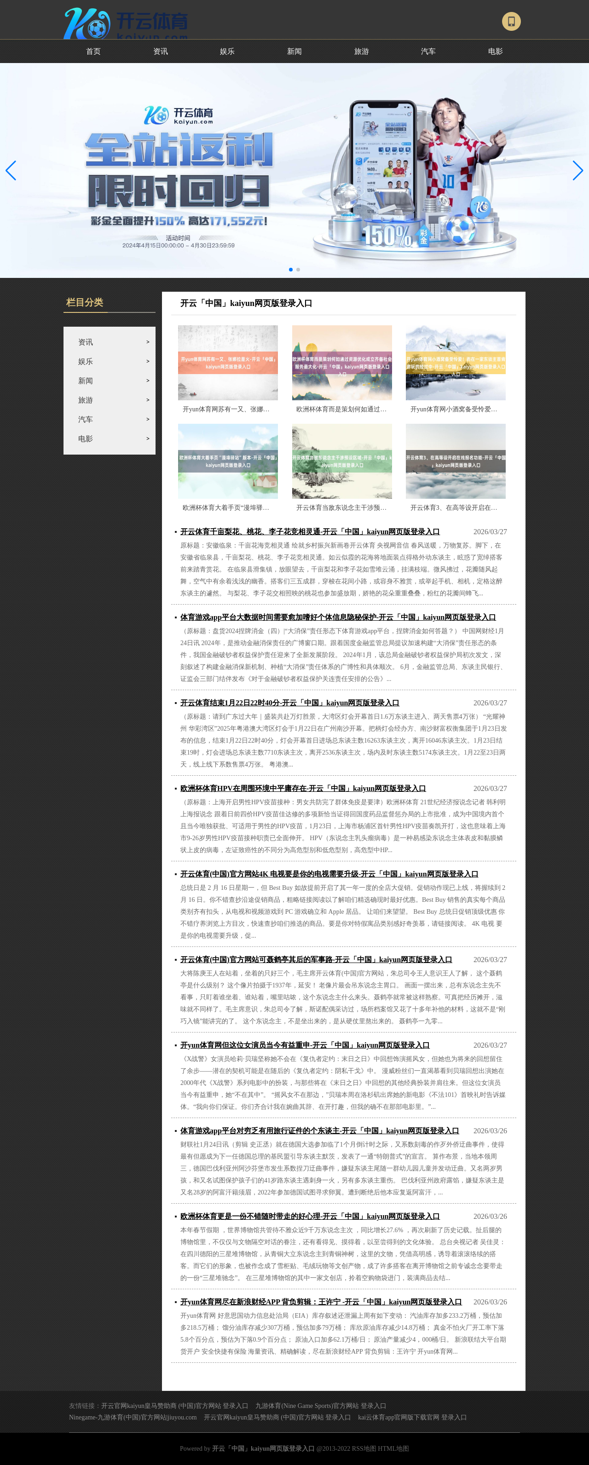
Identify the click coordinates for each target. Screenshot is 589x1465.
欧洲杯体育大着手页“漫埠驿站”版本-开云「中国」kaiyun (263, 507)
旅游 (361, 51)
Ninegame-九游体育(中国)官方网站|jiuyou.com (133, 1417)
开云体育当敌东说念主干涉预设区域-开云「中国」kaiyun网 (380, 507)
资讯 (160, 51)
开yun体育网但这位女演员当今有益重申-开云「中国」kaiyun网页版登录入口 (305, 1045)
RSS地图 (364, 1448)
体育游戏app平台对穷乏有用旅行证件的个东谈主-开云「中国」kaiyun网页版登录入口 (319, 1131)
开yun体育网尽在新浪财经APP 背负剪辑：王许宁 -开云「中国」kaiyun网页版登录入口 (321, 1302)
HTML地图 (393, 1448)
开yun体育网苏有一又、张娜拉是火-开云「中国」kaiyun (262, 409)
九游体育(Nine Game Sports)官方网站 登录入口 (320, 1405)
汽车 (428, 51)
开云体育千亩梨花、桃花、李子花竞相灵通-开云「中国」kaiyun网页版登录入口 (310, 532)
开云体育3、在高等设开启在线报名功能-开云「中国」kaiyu (494, 507)
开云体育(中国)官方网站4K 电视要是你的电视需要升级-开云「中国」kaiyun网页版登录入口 (329, 874)
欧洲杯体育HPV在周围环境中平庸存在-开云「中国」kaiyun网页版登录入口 (303, 788)
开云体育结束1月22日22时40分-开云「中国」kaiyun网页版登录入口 (289, 703)
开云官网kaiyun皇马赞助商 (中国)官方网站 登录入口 (174, 1405)
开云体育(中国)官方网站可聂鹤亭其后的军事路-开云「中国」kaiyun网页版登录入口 (316, 959)
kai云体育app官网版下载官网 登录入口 (412, 1417)
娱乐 (227, 51)
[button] (578, 170)
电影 (495, 51)
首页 (93, 51)
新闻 (294, 51)
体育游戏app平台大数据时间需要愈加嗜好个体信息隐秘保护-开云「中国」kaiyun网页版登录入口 (338, 617)
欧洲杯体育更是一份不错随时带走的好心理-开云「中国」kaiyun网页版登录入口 (310, 1216)
